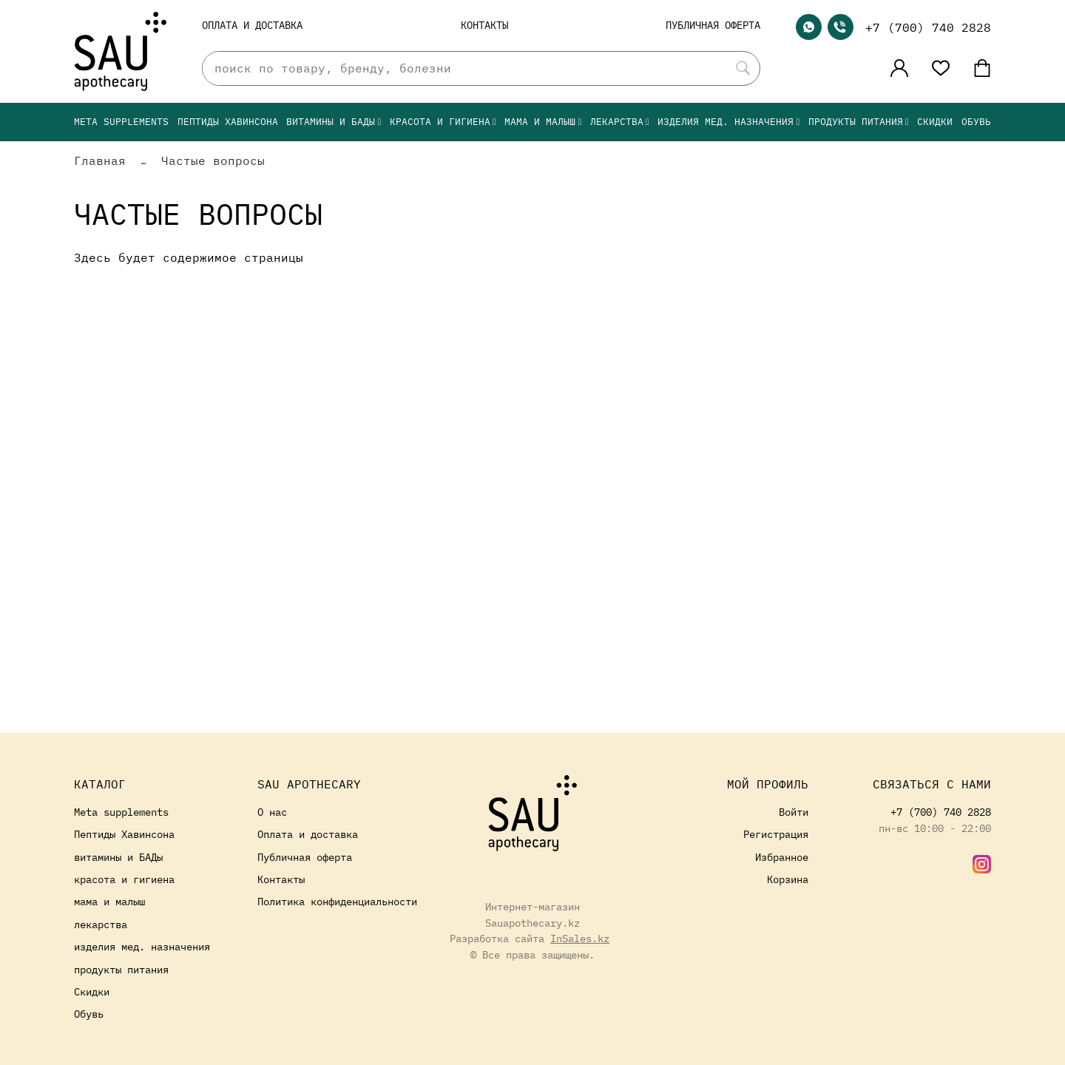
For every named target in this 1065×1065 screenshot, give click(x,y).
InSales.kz (579, 938)
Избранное (781, 857)
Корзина (787, 879)
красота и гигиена (443, 121)
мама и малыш (542, 121)
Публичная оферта (713, 25)
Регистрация (775, 834)
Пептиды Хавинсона (228, 121)
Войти (793, 812)
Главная (100, 160)
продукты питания (858, 121)
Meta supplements (121, 121)
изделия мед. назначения (728, 121)
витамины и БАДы (333, 121)
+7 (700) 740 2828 (928, 27)
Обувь (976, 121)
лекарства (619, 121)
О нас (272, 812)
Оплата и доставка (252, 25)
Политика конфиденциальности (337, 901)
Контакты (484, 25)
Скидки (935, 121)
